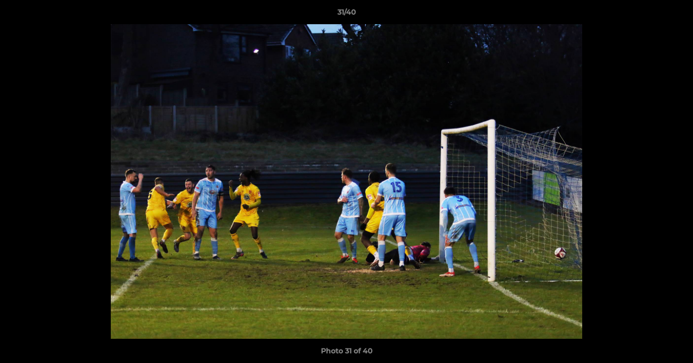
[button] (675, 14)
